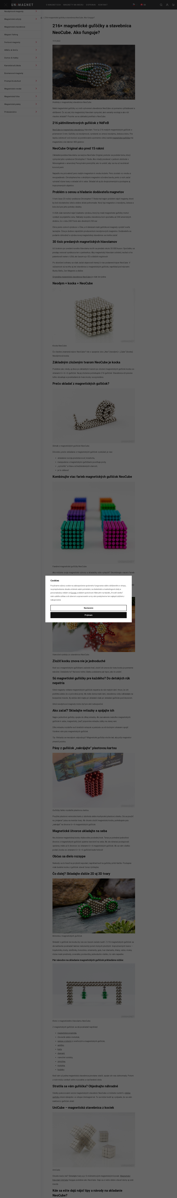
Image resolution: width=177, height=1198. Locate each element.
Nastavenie (88, 608)
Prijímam (89, 615)
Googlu (73, 593)
